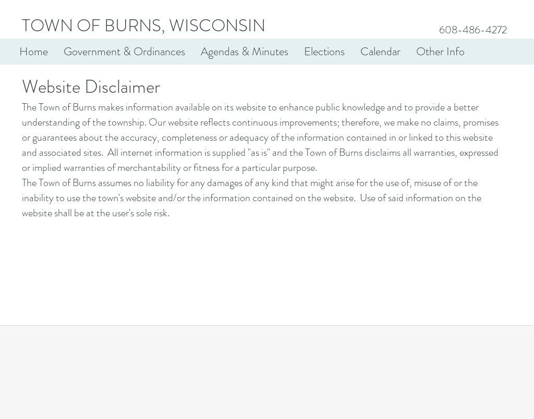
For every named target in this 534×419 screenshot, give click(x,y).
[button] (124, 51)
